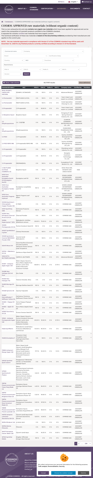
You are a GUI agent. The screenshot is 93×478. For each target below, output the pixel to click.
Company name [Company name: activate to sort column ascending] (66, 87)
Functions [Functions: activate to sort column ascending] (87, 87)
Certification (47, 8)
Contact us (87, 2)
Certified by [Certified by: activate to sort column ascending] (77, 87)
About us (22, 8)
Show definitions (84, 82)
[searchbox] (45, 65)
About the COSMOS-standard (35, 460)
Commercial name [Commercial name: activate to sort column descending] (8, 87)
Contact (86, 8)
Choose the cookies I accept (63, 473)
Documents (75, 8)
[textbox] (53, 51)
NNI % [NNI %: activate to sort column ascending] (56, 87)
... (82, 443)
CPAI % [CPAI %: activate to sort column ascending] (43, 87)
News (61, 2)
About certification (31, 462)
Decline (83, 473)
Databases (61, 8)
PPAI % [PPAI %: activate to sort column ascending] (36, 87)
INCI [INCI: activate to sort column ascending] (24, 87)
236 (86, 443)
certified (21, 33)
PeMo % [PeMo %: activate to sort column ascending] (49, 87)
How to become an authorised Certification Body (35, 466)
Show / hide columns (11, 82)
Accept (43, 473)
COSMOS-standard (34, 9)
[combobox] (53, 51)
